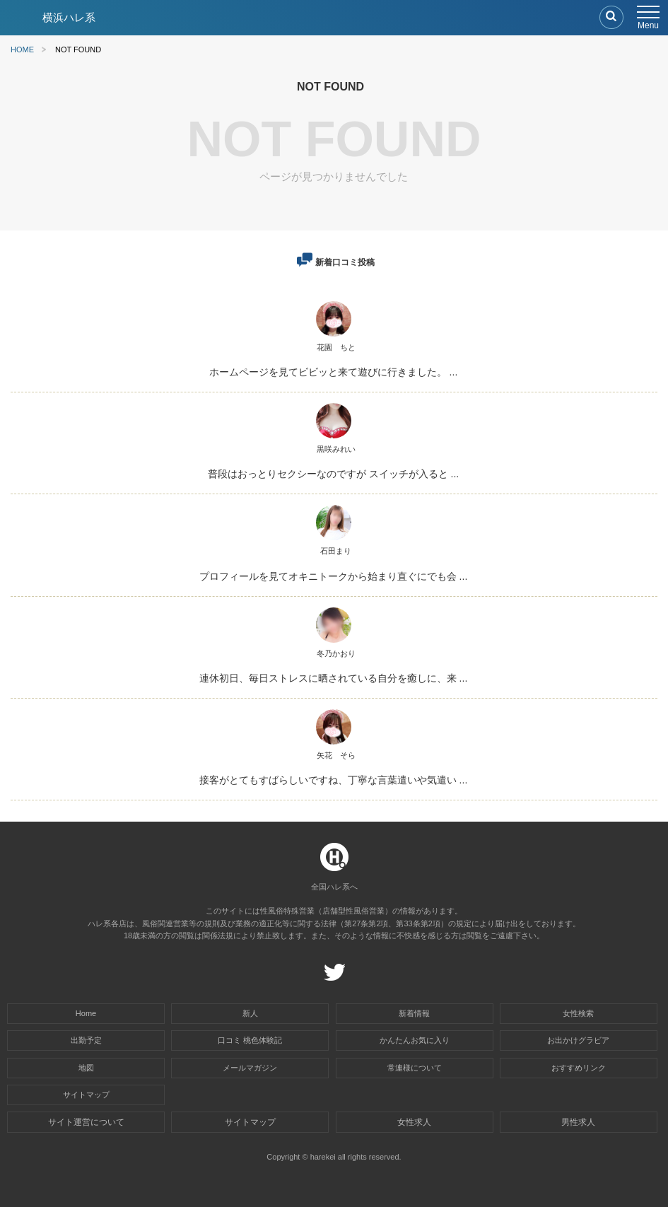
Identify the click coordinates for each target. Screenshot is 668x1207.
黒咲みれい (336, 449)
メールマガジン (250, 1067)
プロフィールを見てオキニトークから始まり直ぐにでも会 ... (333, 576)
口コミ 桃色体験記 (250, 1040)
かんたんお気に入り (415, 1040)
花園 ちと (336, 347)
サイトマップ (86, 1094)
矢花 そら (336, 755)
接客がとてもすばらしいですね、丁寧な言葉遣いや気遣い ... (333, 780)
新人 (250, 1013)
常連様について (414, 1067)
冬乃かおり (336, 653)
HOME (22, 50)
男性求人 (578, 1122)
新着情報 (414, 1013)
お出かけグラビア (578, 1040)
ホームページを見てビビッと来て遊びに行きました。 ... (333, 372)
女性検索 (578, 1013)
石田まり (335, 551)
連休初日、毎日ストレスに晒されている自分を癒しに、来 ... (333, 678)
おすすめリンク (578, 1067)
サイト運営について (86, 1122)
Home (86, 1013)
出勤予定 (86, 1040)
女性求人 (414, 1122)
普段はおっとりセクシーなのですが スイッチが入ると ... (333, 473)
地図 (86, 1067)
